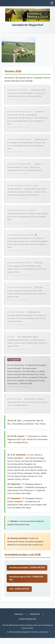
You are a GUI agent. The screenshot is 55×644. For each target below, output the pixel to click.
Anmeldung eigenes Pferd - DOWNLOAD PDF (26, 584)
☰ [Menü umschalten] (51, 3)
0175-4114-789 (26, 385)
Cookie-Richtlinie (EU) (27, 625)
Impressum (18, 620)
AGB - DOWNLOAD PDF (19, 595)
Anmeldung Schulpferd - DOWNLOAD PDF (25, 571)
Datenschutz (35, 620)
